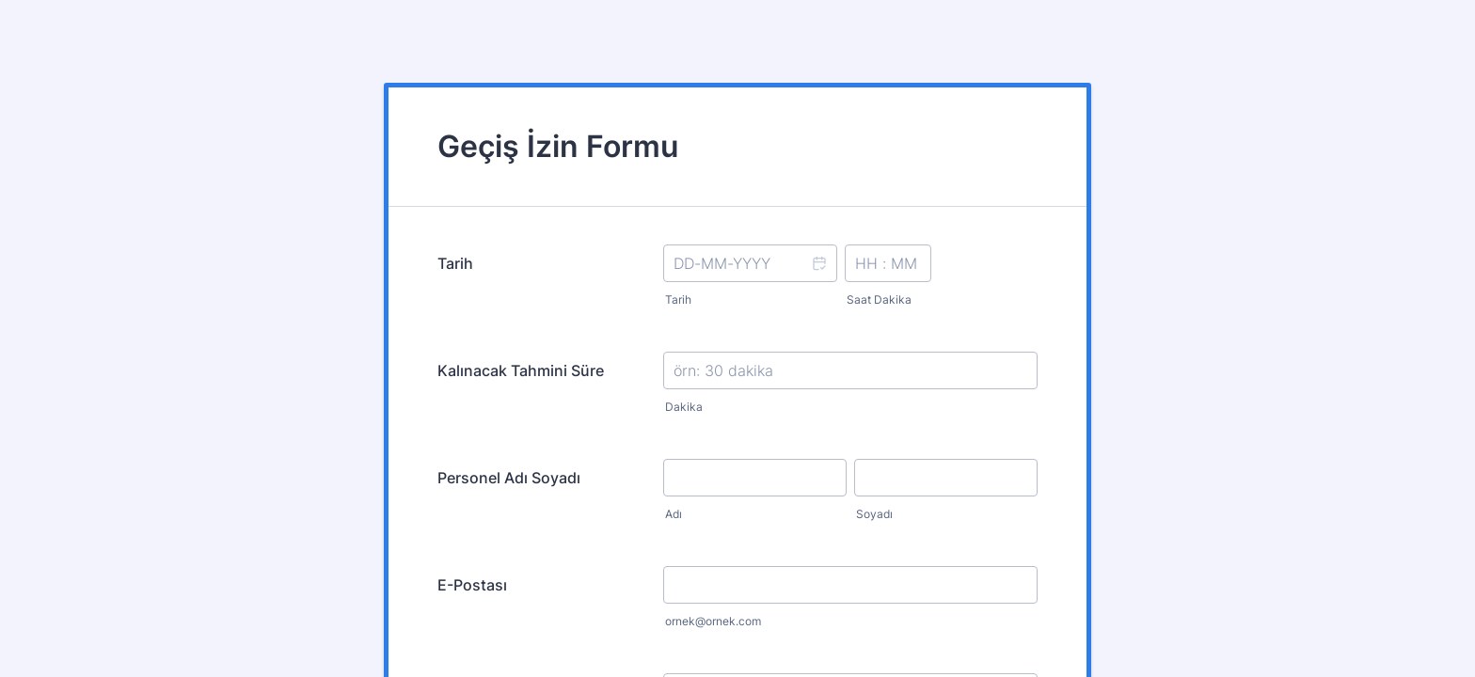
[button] (818, 275)
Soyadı (874, 514)
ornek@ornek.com (713, 621)
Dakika (684, 407)
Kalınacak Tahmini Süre (520, 370)
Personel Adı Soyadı (508, 477)
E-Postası (472, 584)
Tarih (455, 263)
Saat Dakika (879, 299)
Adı (673, 514)
